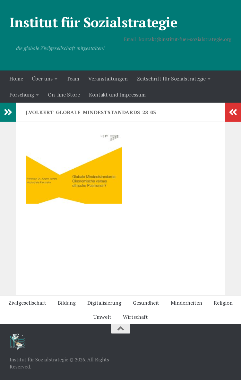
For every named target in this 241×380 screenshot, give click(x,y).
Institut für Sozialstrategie (93, 22)
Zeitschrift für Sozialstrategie (171, 78)
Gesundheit (146, 302)
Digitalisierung (104, 302)
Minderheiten (186, 302)
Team (72, 78)
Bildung (67, 302)
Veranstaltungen (108, 78)
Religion (223, 302)
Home (16, 78)
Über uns (42, 78)
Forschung (21, 94)
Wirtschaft (135, 316)
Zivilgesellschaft (27, 302)
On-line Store (64, 94)
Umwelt (102, 316)
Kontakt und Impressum (117, 94)
